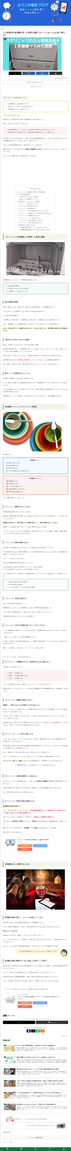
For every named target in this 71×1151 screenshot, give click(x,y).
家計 (4, 1009)
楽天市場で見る (52, 846)
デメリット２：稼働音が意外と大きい (30, 215)
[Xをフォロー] (33, 1025)
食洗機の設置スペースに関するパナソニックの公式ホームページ (36, 765)
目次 (32, 188)
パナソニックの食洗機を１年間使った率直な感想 (32, 192)
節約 (13, 1009)
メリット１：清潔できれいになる (29, 204)
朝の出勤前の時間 (25, 194)
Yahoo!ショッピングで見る (38, 846)
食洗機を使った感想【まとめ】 (27, 225)
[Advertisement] (35, 91)
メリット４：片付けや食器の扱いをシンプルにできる (34, 211)
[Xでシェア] (16, 73)
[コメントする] (52, 1016)
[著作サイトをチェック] (30, 1025)
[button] (55, 73)
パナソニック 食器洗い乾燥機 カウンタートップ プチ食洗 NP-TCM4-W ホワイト (39, 994)
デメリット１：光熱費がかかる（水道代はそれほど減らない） (36, 213)
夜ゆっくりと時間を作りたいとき (29, 199)
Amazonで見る (24, 846)
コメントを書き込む (35, 1132)
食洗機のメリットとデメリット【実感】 (29, 201)
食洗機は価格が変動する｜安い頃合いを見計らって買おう (35, 230)
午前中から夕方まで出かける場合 (29, 196)
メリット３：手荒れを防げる (28, 208)
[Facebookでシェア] (29, 73)
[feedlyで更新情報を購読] (37, 1025)
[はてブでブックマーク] (42, 73)
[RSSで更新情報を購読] (40, 1025)
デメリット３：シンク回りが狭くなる (30, 218)
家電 (9, 1009)
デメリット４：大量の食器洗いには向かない (32, 220)
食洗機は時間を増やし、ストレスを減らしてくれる (33, 227)
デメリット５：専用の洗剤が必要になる (30, 223)
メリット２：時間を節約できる (28, 206)
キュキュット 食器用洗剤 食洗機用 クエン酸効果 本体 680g (33, 840)
